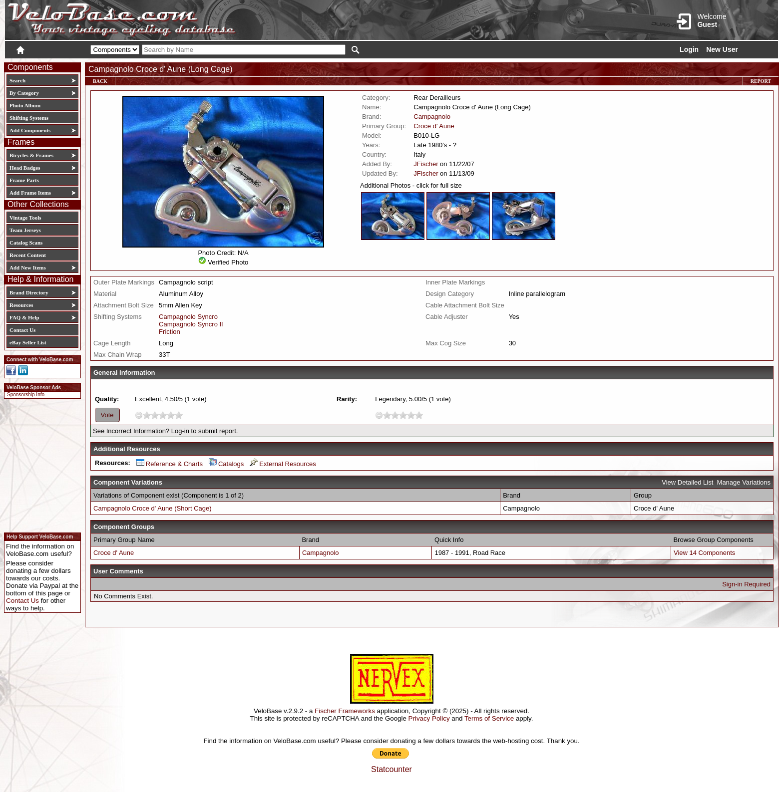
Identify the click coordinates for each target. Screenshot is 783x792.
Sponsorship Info (25, 394)
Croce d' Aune (433, 126)
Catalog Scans (25, 243)
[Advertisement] (39, 464)
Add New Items (27, 267)
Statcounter (391, 769)
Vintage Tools (25, 218)
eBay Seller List (27, 342)
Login (689, 49)
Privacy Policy (429, 718)
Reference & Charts (169, 464)
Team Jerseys (25, 230)
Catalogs (226, 464)
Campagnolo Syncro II (191, 324)
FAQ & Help (24, 317)
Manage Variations (744, 482)
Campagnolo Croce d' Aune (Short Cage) (152, 508)
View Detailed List (687, 482)
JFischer (425, 164)
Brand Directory (28, 292)
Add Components (29, 130)
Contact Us (22, 330)
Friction (169, 331)
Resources (21, 305)
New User (722, 49)
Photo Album (24, 105)
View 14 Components (704, 552)
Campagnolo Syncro (188, 316)
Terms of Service (489, 718)
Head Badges (24, 168)
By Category (24, 93)
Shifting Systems (28, 118)
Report (761, 81)
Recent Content (27, 255)
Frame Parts (24, 180)
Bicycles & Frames (32, 155)
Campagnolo (431, 116)
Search (17, 80)
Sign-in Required (746, 584)
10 (179, 415)
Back (100, 81)
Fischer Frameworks (345, 711)
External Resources (283, 464)
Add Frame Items (30, 193)
